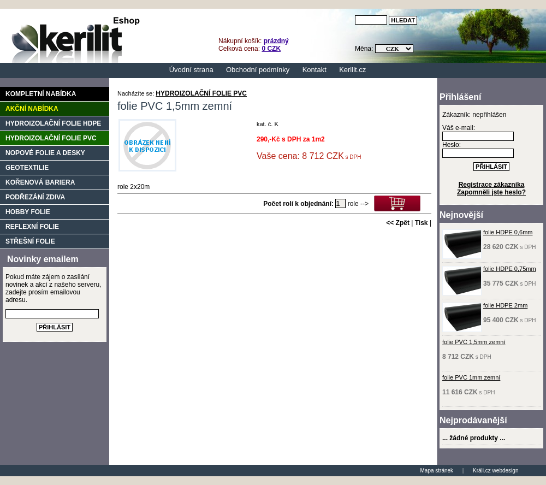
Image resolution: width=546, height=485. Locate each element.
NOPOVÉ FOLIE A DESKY (45, 153)
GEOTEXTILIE (27, 167)
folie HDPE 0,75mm (509, 268)
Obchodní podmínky (257, 70)
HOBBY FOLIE (27, 212)
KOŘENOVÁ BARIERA (40, 182)
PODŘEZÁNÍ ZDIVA (35, 197)
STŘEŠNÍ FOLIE (30, 241)
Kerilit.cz (352, 70)
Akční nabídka (31, 109)
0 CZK (271, 48)
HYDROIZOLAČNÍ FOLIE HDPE (53, 123)
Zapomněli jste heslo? (491, 192)
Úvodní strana (191, 70)
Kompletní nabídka (40, 94)
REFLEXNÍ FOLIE (32, 226)
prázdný (276, 41)
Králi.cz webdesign (495, 471)
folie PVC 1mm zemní (471, 377)
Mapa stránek (437, 471)
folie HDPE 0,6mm (507, 232)
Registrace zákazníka (492, 184)
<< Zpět (398, 223)
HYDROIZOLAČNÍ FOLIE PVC (201, 93)
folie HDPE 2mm (505, 305)
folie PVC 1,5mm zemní (474, 342)
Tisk (421, 223)
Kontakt (314, 70)
